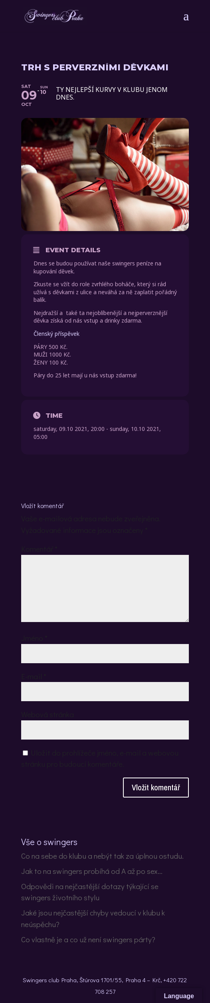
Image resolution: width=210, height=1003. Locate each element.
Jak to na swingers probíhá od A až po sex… (91, 871)
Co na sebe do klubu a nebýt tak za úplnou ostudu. (102, 856)
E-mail (33, 676)
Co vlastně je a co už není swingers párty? (88, 939)
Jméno (34, 638)
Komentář (39, 549)
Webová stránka (47, 714)
